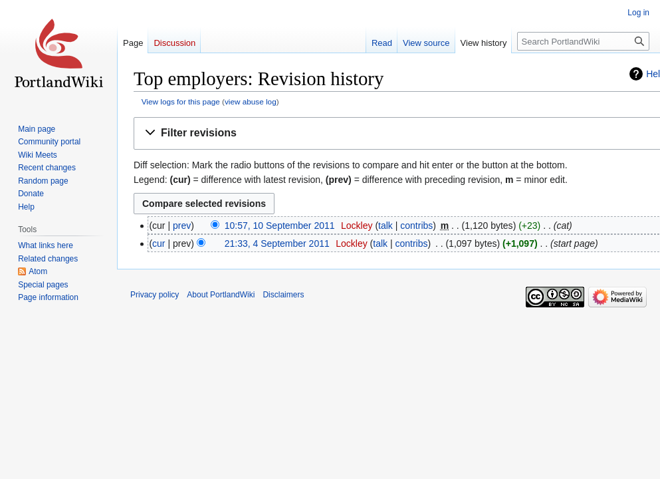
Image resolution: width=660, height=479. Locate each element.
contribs (416, 225)
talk (385, 225)
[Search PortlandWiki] (583, 41)
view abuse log (250, 101)
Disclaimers (283, 294)
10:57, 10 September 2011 (280, 225)
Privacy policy (154, 294)
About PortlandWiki (221, 294)
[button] (399, 133)
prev (182, 225)
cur (158, 243)
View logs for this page (181, 101)
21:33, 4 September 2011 (277, 243)
